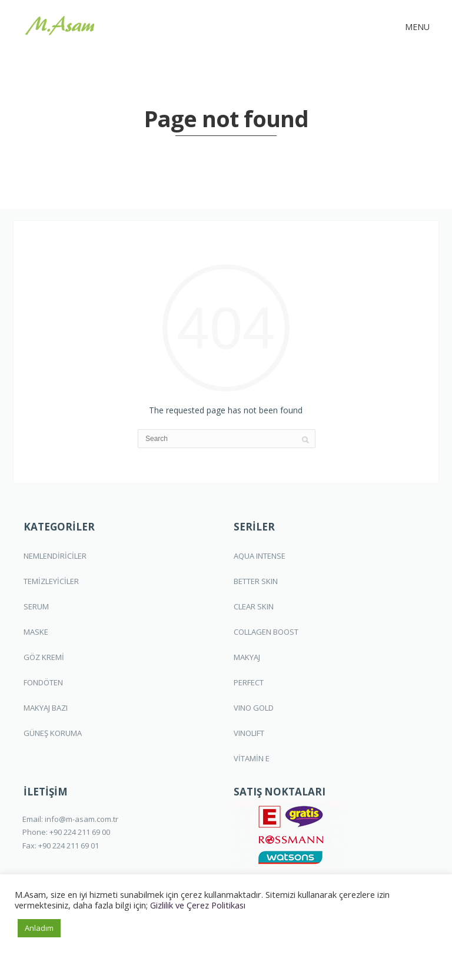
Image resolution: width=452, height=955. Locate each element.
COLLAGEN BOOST (266, 631)
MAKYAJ (247, 657)
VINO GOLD (254, 707)
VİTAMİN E (252, 758)
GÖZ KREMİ (44, 657)
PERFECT (249, 682)
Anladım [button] (39, 928)
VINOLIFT (249, 733)
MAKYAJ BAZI (46, 707)
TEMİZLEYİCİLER (51, 581)
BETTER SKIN (256, 581)
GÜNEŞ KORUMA (53, 733)
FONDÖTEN (43, 682)
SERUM (36, 606)
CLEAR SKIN (254, 606)
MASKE (36, 631)
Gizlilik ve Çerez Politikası (197, 905)
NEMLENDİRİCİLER (55, 556)
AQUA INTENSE (259, 556)
